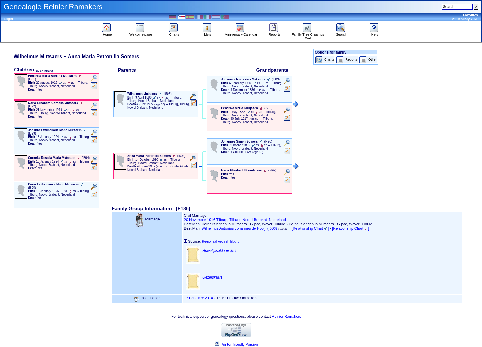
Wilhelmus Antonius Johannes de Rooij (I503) (239, 228)
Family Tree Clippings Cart (308, 35)
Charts (174, 33)
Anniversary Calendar (241, 33)
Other (368, 60)
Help (375, 33)
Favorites (470, 15)
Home (107, 33)
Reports (274, 33)
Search (341, 33)
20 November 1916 (199, 220)
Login (8, 19)
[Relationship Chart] (310, 228)
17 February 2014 (198, 298)
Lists (207, 33)
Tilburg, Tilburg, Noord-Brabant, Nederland (251, 220)
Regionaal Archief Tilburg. (221, 241)
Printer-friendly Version (239, 344)
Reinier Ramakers (286, 316)
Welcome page (140, 33)
